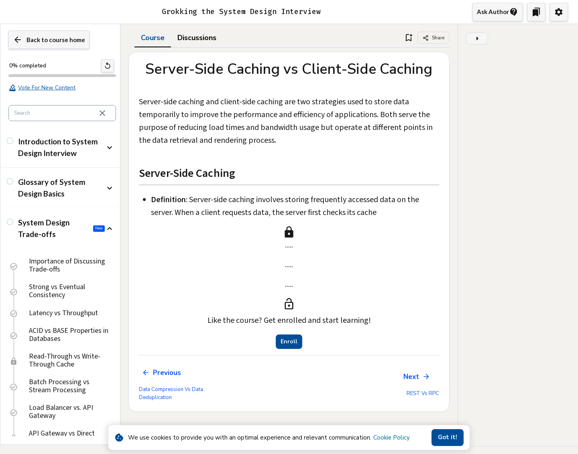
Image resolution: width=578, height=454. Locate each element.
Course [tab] (153, 38)
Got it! (447, 437)
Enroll (289, 341)
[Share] (433, 38)
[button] (60, 147)
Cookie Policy (391, 438)
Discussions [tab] (196, 38)
